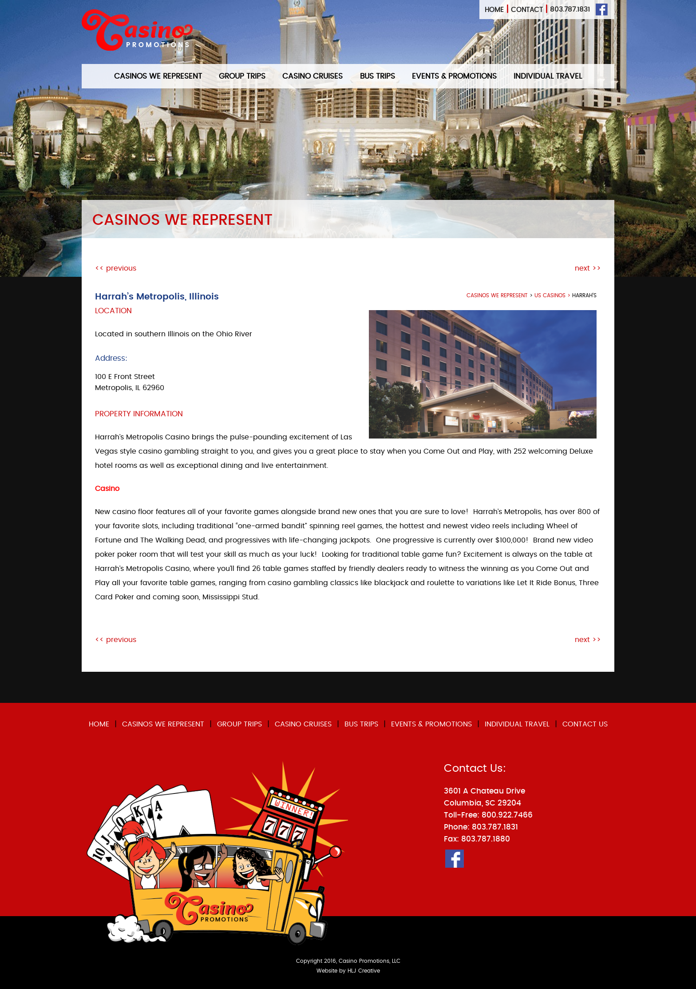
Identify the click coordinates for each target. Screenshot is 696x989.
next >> (588, 268)
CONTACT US (585, 724)
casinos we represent (497, 295)
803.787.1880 (485, 839)
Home (494, 10)
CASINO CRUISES (312, 76)
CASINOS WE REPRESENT (158, 76)
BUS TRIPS (377, 76)
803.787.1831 (570, 9)
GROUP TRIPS (242, 76)
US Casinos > (553, 295)
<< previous (115, 268)
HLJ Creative (364, 970)
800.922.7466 (507, 815)
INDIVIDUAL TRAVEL (548, 76)
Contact (527, 10)
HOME (99, 724)
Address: (111, 358)
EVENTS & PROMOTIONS (454, 76)
